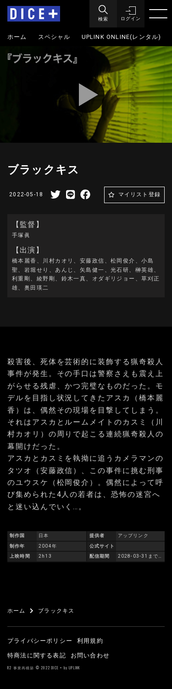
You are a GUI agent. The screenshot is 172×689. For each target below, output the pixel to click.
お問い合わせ (90, 655)
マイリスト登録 (139, 194)
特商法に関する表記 (36, 655)
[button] (130, 13)
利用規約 (90, 640)
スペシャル (54, 36)
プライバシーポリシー (39, 640)
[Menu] (103, 13)
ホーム (17, 36)
